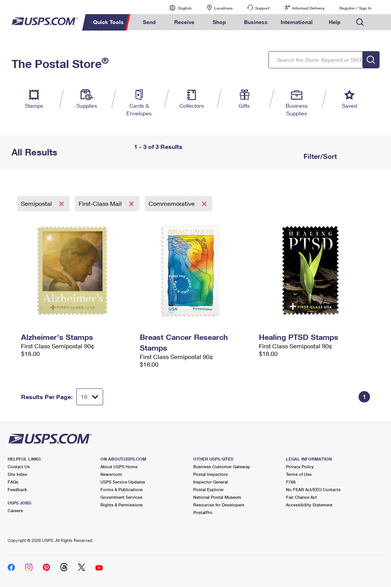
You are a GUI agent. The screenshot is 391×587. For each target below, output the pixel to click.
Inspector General (210, 481)
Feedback (17, 489)
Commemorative (172, 203)
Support (262, 8)
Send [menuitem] (149, 22)
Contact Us (19, 466)
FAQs (13, 481)
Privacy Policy (300, 466)
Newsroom (111, 474)
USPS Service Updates (122, 481)
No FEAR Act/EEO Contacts (313, 489)
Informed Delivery (308, 8)
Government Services (121, 497)
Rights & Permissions (121, 504)
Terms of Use (299, 474)
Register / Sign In (355, 8)
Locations (223, 8)
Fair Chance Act (301, 497)
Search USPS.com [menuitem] (360, 22)
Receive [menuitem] (184, 22)
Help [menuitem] (335, 22)
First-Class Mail (101, 203)
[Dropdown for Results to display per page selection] (89, 396)
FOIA (291, 481)
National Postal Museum (217, 497)
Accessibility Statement (309, 504)
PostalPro (203, 512)
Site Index (17, 474)
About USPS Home (118, 466)
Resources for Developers (218, 504)
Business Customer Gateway (221, 466)
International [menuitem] (297, 22)
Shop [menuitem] (219, 22)
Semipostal (37, 203)
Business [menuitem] (256, 22)
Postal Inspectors (210, 474)
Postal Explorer (208, 489)
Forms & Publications (121, 489)
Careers (15, 510)
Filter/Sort (319, 156)
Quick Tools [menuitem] (108, 22)
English (177, 7)
